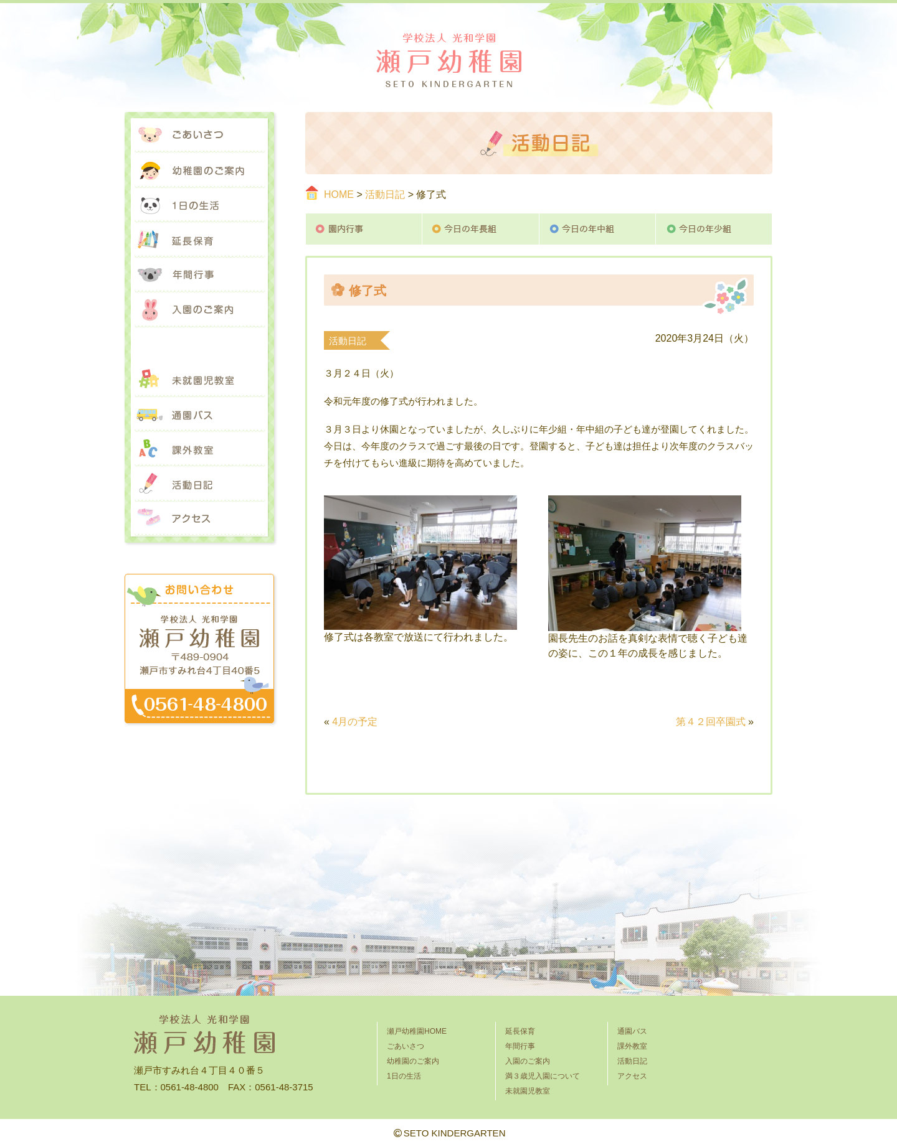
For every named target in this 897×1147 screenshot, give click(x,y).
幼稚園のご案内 (199, 170)
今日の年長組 (480, 229)
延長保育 (199, 240)
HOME (339, 194)
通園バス (199, 414)
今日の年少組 (714, 229)
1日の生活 (199, 205)
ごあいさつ (199, 135)
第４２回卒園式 (711, 721)
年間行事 (199, 275)
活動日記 (385, 194)
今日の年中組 (597, 229)
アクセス (199, 519)
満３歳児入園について (199, 344)
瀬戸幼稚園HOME (417, 1031)
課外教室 (199, 449)
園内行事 (363, 229)
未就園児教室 (199, 379)
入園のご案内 (199, 310)
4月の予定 (354, 721)
